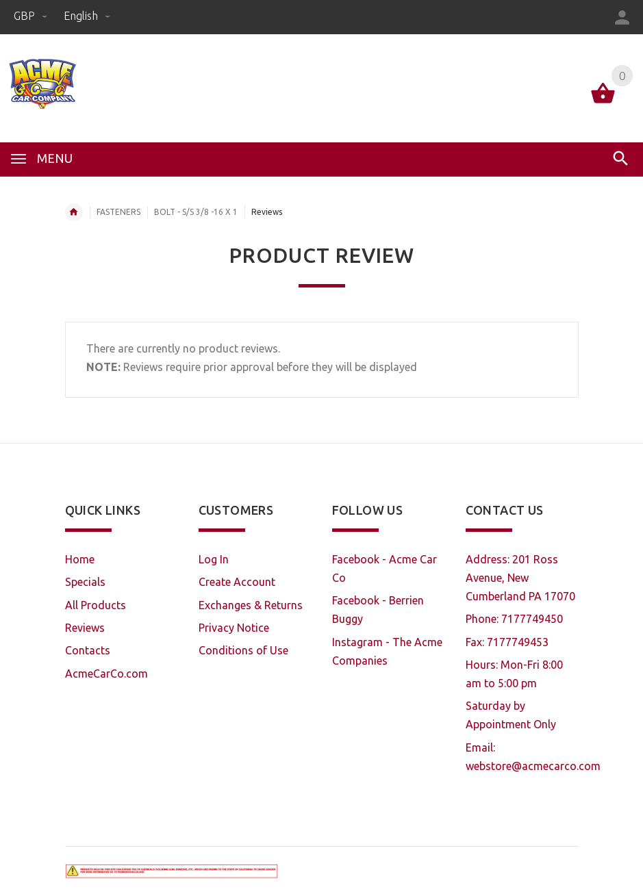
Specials (85, 582)
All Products (95, 605)
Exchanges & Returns (251, 605)
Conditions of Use (243, 650)
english (87, 16)
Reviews (85, 628)
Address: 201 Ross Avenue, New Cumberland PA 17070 (520, 577)
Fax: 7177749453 (507, 642)
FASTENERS (118, 211)
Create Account (237, 582)
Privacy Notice (234, 628)
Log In (214, 559)
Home (74, 212)
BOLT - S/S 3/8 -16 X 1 (196, 211)
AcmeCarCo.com (106, 673)
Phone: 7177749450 (514, 619)
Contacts (87, 650)
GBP (32, 16)
